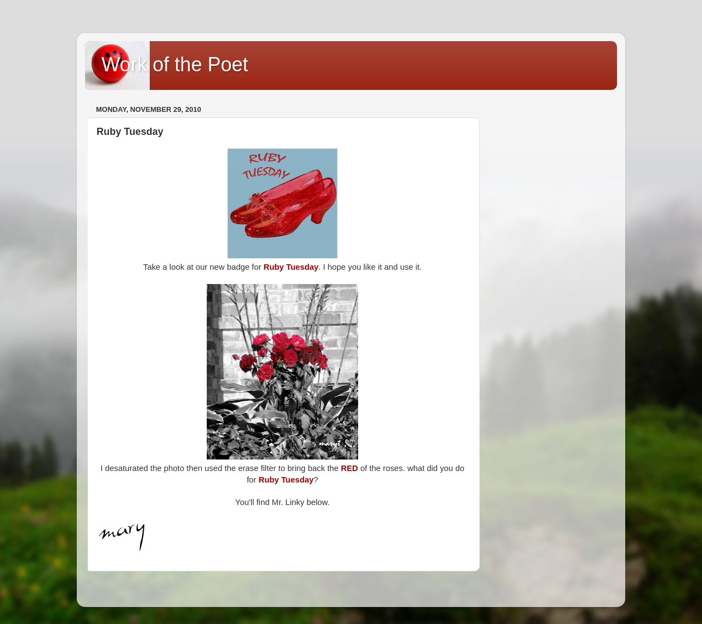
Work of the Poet (174, 64)
